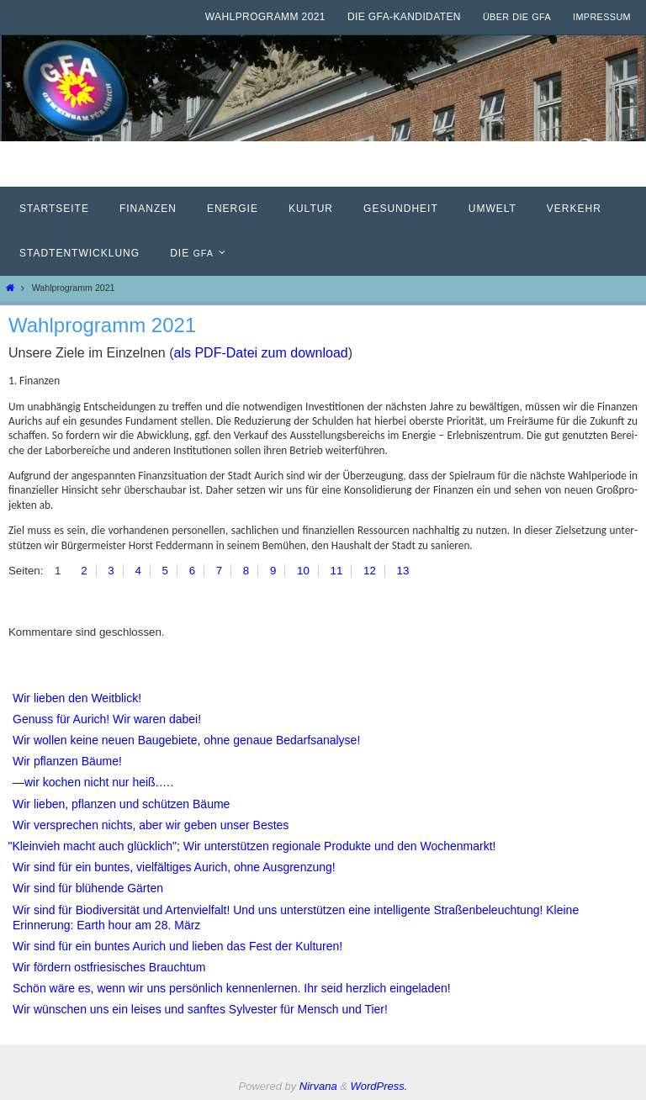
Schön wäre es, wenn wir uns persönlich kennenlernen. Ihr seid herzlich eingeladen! (232, 988)
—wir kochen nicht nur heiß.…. (93, 782)
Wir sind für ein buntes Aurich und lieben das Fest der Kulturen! (177, 946)
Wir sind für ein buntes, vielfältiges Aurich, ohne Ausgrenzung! (174, 867)
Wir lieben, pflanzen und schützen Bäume (121, 804)
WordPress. (379, 1086)
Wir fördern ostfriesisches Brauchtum (109, 967)
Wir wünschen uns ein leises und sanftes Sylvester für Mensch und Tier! (200, 1009)
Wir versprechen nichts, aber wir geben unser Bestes (151, 825)
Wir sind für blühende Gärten (88, 888)
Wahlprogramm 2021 (265, 17)
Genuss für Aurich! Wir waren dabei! (107, 719)
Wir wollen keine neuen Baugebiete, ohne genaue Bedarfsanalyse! (186, 740)
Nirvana (318, 1086)
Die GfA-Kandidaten (404, 17)
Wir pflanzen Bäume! (67, 761)
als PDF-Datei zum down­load (261, 353)
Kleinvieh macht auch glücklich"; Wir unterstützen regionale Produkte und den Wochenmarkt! (254, 846)
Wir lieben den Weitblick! (77, 698)
